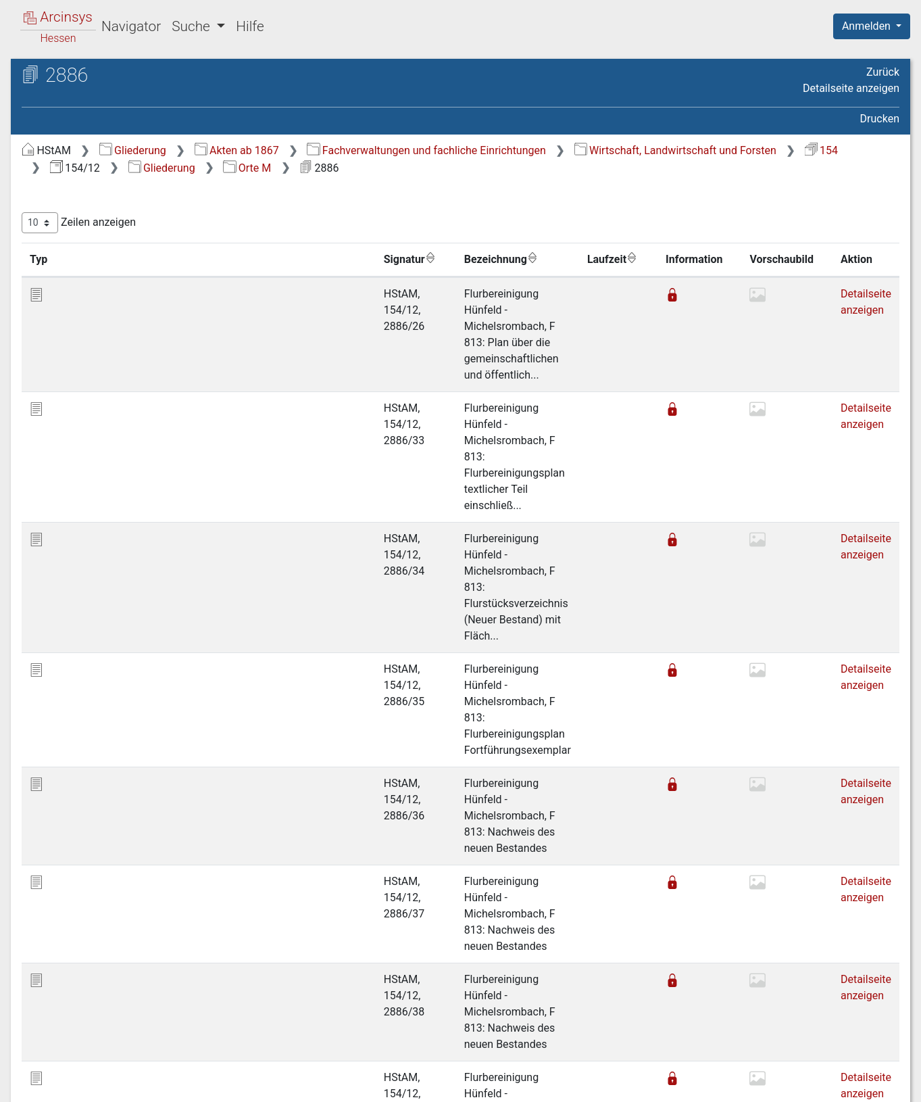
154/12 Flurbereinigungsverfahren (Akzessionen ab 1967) (117, 119)
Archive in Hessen (75, 76)
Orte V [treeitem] (63, 537)
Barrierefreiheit (776, 1084)
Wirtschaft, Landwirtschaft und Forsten (378, 168)
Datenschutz (673, 1084)
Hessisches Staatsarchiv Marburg (127, 91)
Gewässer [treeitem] (72, 587)
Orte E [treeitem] (63, 253)
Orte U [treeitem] (63, 520)
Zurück (882, 72)
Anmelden (867, 26)
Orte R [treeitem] (63, 470)
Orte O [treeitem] (63, 420)
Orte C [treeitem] (63, 220)
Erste (642, 1015)
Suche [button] (193, 26)
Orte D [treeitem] (63, 237)
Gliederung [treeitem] (58, 171)
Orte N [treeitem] (63, 404)
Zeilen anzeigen (306, 222)
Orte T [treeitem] (63, 504)
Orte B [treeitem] (63, 203)
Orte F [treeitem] (62, 270)
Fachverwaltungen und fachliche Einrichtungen (653, 150)
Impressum (876, 1084)
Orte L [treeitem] (62, 370)
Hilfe (250, 26)
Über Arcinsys (572, 1084)
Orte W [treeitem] (64, 554)
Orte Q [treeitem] (63, 454)
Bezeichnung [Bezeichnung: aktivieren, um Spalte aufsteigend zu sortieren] (429, 259)
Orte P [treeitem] (63, 437)
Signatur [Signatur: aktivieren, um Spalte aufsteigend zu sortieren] (328, 259)
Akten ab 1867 (464, 150)
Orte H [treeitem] (63, 303)
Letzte (876, 1015)
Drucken (879, 118)
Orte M (767, 168)
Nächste (824, 1015)
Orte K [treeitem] (63, 353)
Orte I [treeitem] (61, 320)
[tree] (119, 378)
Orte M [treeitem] (64, 387)
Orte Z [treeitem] (63, 570)
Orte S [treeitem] (63, 487)
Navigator (131, 26)
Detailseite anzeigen (851, 88)
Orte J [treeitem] (62, 337)
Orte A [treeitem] (63, 187)
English (31, 1074)
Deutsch (81, 1074)
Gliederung (359, 150)
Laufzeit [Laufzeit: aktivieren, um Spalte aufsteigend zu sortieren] (601, 259)
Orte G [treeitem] (63, 287)
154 (524, 168)
